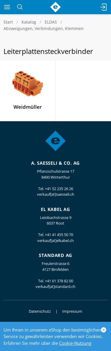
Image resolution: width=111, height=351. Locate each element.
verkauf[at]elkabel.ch (55, 240)
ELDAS (51, 22)
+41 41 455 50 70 (59, 234)
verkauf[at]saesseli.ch (55, 194)
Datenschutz (40, 311)
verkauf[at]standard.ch (55, 286)
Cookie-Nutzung (75, 343)
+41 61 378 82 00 (59, 281)
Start (8, 22)
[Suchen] (20, 7)
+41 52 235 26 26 (59, 188)
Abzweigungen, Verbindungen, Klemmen (44, 28)
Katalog (28, 22)
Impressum (72, 311)
